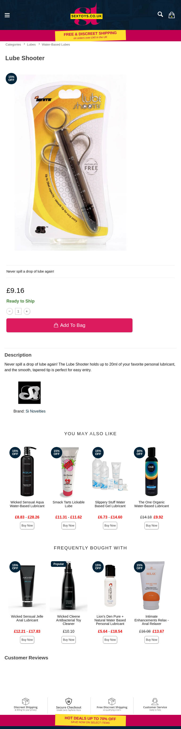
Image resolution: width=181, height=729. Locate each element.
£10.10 (68, 631)
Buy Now (27, 525)
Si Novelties (35, 411)
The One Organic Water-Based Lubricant (151, 504)
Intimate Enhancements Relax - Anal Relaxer (151, 620)
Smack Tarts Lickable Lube (69, 504)
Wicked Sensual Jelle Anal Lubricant (27, 618)
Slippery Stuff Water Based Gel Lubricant (110, 504)
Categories (13, 44)
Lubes (31, 44)
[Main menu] (7, 14)
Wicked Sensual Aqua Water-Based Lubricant (27, 504)
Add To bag (69, 325)
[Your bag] (171, 15)
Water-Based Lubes (56, 44)
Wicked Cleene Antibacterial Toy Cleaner (68, 620)
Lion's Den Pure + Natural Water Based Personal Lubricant (110, 620)
